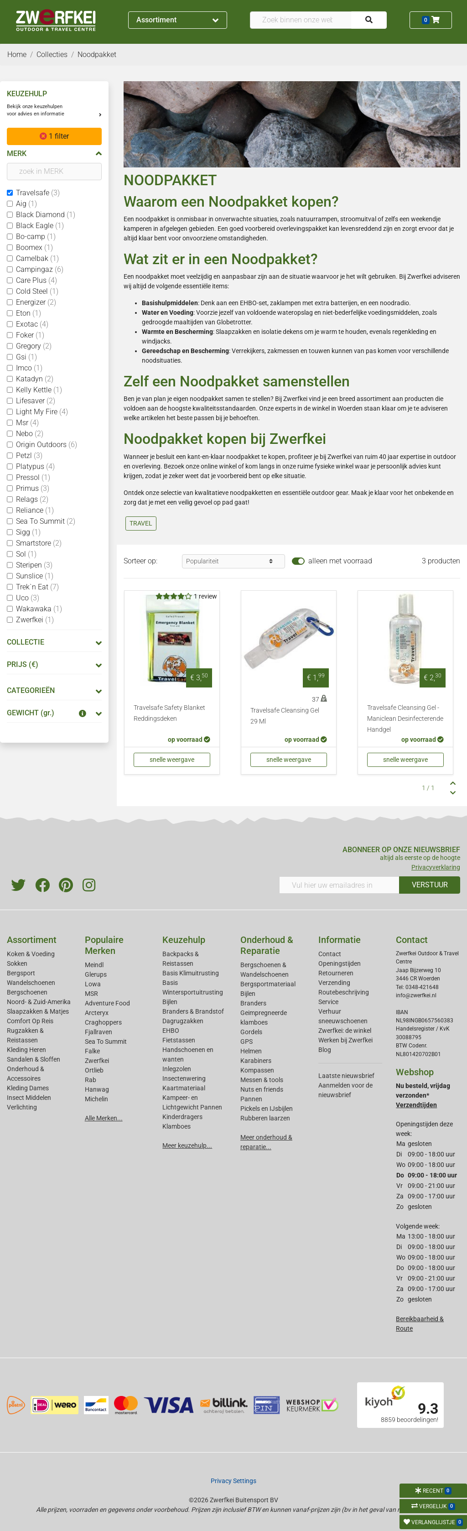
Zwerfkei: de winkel (344, 1030)
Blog (324, 1049)
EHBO (170, 1030)
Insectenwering (184, 1078)
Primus (32, 488)
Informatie (339, 939)
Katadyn (34, 379)
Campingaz (39, 269)
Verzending (334, 982)
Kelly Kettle (39, 389)
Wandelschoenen (31, 982)
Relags (32, 499)
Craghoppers (103, 1022)
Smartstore (39, 543)
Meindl (94, 965)
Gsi (26, 357)
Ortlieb (94, 1070)
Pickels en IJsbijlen (266, 1108)
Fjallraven (98, 1032)
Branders (253, 1003)
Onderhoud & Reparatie (266, 945)
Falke (92, 1051)
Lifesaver (35, 400)
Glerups (96, 974)
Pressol (33, 477)
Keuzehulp (183, 939)
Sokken (17, 963)
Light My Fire (42, 411)
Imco (29, 368)
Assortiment (177, 20)
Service (328, 1001)
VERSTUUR (430, 884)
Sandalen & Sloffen (33, 1059)
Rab (90, 1079)
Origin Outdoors (46, 444)
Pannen (251, 1099)
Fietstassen (178, 1040)
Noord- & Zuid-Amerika (39, 1001)
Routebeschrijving (343, 992)
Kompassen (257, 1070)
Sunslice (34, 576)
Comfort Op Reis (30, 1021)
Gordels (251, 1032)
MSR (91, 993)
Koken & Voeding (31, 954)
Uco (27, 598)
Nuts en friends (261, 1089)
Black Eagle (40, 225)
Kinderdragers (182, 1116)
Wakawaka (39, 608)
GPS (246, 1041)
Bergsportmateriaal (268, 984)
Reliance (35, 510)
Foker (30, 335)
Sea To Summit (45, 521)
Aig (26, 203)
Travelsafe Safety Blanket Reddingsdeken (169, 713)
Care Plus (36, 280)
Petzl (29, 455)
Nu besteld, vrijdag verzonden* (423, 1095)
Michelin (96, 1099)
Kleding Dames (28, 1088)
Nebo (29, 433)
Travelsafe (38, 192)
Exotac (32, 324)
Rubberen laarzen (265, 1118)
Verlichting (22, 1107)
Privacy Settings (233, 1480)
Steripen (34, 565)
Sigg (28, 532)
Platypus (35, 466)
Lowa (93, 984)
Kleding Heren (26, 1049)
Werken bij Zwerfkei (345, 1040)
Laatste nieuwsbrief (346, 1075)
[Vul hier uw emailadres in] (339, 885)
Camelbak (37, 258)
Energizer (36, 302)
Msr (27, 422)
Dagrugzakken (182, 1021)
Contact (329, 954)
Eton (28, 313)
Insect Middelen (29, 1097)
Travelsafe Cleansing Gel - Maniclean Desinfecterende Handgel (405, 719)
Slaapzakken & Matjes (38, 1011)
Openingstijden (339, 963)
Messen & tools (261, 1079)
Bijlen (169, 1001)
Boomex (34, 247)
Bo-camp (36, 236)
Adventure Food (107, 1003)
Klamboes (176, 1126)
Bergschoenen (27, 992)
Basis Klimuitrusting (190, 973)
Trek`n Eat (37, 587)
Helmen (251, 1051)
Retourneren (335, 973)
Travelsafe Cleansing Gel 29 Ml (284, 716)
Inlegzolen (176, 1069)
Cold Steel (37, 291)
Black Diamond (45, 214)
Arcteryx (97, 1012)
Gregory (34, 346)
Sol (26, 554)
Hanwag (97, 1089)
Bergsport (21, 973)
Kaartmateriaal (183, 1088)
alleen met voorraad (340, 561)
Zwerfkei (35, 619)
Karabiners (255, 1060)
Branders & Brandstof (193, 1011)
